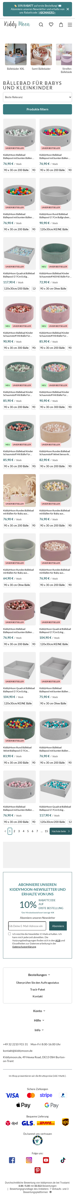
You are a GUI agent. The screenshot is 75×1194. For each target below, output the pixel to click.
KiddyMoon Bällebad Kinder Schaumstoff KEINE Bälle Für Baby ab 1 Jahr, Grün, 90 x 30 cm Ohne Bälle (54, 275)
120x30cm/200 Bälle (16, 288)
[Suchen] (41, 25)
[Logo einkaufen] (17, 25)
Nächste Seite (59, 831)
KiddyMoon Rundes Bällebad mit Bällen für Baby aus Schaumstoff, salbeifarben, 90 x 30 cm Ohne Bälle (19, 571)
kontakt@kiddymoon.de (17, 1050)
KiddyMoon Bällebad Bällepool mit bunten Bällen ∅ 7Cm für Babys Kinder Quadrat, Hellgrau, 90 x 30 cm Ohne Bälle (55, 690)
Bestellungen (37, 975)
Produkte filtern (37, 109)
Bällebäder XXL (16, 57)
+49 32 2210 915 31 (15, 1044)
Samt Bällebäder (41, 57)
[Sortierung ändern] (37, 97)
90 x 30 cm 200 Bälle (16, 170)
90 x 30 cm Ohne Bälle (53, 288)
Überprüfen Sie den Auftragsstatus (37, 982)
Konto (37, 1011)
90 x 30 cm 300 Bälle (16, 347)
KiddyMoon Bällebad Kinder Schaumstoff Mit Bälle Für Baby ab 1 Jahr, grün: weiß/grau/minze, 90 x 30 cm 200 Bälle (18, 393)
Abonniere (58, 926)
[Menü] (70, 25)
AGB (57, 940)
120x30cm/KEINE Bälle (54, 229)
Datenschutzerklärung (24, 946)
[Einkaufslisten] (51, 25)
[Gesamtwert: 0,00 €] (61, 25)
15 (46, 831)
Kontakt (38, 996)
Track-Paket (37, 989)
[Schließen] (68, 9)
